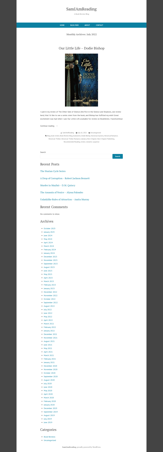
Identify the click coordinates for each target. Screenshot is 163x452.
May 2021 (48, 348)
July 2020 (48, 383)
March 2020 (49, 397)
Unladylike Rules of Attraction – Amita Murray (64, 199)
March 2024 (49, 246)
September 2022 (51, 302)
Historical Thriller (55, 139)
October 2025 (49, 228)
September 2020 (51, 376)
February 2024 (50, 249)
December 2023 (50, 256)
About (87, 25)
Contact (99, 25)
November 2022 (50, 295)
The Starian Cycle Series (53, 171)
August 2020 (49, 380)
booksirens (77, 136)
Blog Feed (74, 25)
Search (43, 152)
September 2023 (51, 263)
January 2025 (49, 232)
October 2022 (49, 299)
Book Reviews (49, 436)
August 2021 (49, 341)
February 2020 (50, 401)
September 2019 (51, 412)
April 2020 (48, 394)
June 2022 (48, 313)
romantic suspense (92, 142)
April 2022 (48, 320)
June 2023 (48, 270)
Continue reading (50, 126)
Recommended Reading (72, 142)
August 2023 (49, 267)
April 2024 (48, 242)
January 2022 (49, 330)
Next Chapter (92, 139)
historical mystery (97, 136)
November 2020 (50, 369)
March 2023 (49, 281)
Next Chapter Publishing (105, 139)
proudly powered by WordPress (89, 447)
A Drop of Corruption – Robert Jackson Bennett (65, 178)
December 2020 (50, 366)
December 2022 (50, 292)
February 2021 (50, 359)
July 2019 (48, 419)
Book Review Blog (66, 136)
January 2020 (49, 404)
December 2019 (50, 408)
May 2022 (48, 316)
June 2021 (48, 344)
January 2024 (49, 253)
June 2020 (48, 387)
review (83, 142)
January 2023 (49, 288)
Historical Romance (111, 136)
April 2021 (48, 352)
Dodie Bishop (85, 136)
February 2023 (50, 285)
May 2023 (48, 274)
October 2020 (49, 373)
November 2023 (50, 260)
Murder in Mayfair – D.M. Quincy (57, 185)
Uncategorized (96, 133)
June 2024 (48, 235)
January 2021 (49, 362)
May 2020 (48, 390)
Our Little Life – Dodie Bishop (81, 48)
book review (55, 136)
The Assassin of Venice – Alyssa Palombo (61, 192)
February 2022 (50, 327)
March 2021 (49, 355)
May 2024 (48, 239)
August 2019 (49, 415)
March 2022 (49, 323)
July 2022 (48, 309)
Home (62, 25)
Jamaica (84, 139)
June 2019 (48, 422)
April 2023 (48, 277)
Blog (48, 136)
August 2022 (49, 306)
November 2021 (50, 337)
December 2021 (50, 334)
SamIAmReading (81, 9)
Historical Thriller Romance (71, 139)
